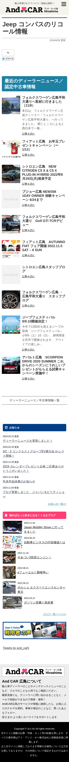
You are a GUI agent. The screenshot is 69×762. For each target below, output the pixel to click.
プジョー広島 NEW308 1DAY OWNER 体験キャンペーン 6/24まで (43, 196)
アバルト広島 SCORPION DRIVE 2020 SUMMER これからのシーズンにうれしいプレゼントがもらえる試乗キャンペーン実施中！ (43, 365)
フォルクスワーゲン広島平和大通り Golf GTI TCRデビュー (43, 221)
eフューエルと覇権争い (33, 572)
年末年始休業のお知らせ (19, 481)
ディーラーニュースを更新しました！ (28, 440)
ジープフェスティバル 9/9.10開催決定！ (40, 319)
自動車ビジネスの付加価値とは (44, 542)
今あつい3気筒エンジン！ (34, 557)
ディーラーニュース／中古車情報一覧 (35, 400)
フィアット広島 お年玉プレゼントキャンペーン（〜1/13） (43, 145)
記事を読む (28, 133)
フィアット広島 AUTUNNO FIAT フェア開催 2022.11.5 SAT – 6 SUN (43, 246)
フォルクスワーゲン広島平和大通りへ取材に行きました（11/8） (43, 101)
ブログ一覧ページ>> (54, 614)
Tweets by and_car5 (16, 648)
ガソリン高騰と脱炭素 (38, 602)
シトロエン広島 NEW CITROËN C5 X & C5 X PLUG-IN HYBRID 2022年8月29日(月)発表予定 (42, 172)
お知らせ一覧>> (57, 503)
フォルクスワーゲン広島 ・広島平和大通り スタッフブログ (43, 296)
